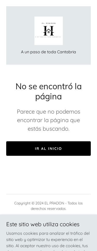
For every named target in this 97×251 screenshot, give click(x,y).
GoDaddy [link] (64, 220)
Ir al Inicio (48, 148)
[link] (48, 31)
